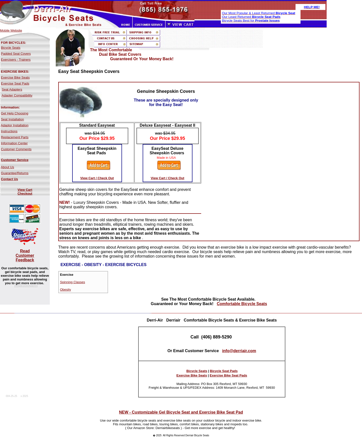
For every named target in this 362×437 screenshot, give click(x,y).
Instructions (9, 131)
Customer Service (15, 160)
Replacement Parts (15, 137)
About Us (7, 167)
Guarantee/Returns (15, 173)
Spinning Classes (72, 282)
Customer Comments (16, 149)
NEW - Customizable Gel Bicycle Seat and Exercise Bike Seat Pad (181, 412)
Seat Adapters (12, 89)
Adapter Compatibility (17, 95)
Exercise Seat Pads (15, 83)
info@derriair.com (239, 351)
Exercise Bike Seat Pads (228, 375)
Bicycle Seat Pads (224, 371)
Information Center (14, 143)
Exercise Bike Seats (15, 77)
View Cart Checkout (24, 191)
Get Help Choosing (14, 113)
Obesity (65, 289)
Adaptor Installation (14, 125)
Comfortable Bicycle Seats (242, 304)
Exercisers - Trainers (16, 59)
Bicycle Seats (10, 48)
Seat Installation (12, 119)
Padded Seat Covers (16, 53)
